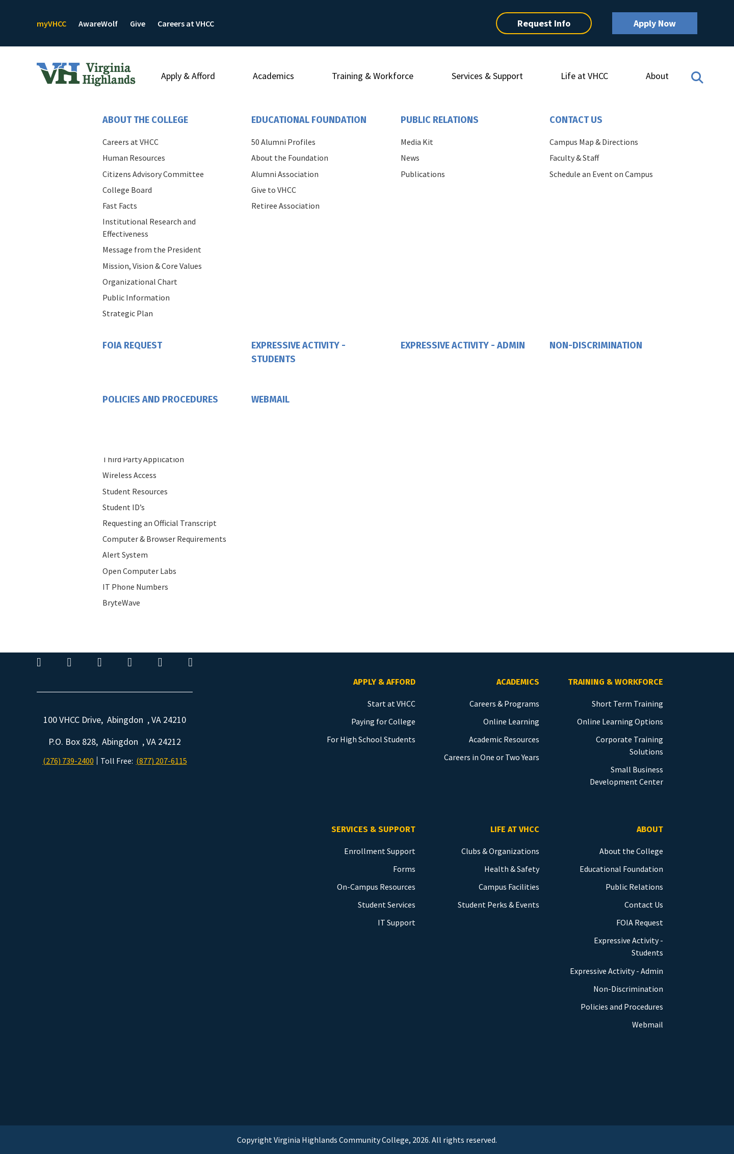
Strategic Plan (127, 313)
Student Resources (135, 491)
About (657, 76)
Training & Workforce (372, 76)
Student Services (386, 904)
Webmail (270, 399)
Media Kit (417, 142)
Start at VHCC (391, 703)
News (410, 158)
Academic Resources (504, 739)
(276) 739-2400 (68, 761)
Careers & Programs (504, 703)
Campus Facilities (509, 887)
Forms (404, 869)
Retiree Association (285, 205)
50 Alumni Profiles (283, 142)
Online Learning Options (620, 721)
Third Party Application (143, 459)
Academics (273, 76)
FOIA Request (132, 345)
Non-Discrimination (595, 345)
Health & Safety (511, 869)
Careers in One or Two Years (491, 757)
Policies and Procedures (160, 399)
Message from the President (151, 249)
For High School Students (371, 739)
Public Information (136, 297)
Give (137, 23)
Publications (423, 174)
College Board (127, 190)
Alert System (125, 554)
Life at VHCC (584, 76)
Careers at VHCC (186, 23)
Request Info (543, 23)
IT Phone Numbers (135, 587)
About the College (145, 120)
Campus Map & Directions (593, 142)
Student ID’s (123, 507)
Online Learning (511, 721)
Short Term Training (627, 703)
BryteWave (121, 602)
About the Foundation (289, 158)
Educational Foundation (308, 120)
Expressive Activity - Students (298, 352)
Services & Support (487, 76)
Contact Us (575, 120)
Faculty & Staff (574, 158)
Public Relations (440, 120)
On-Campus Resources (376, 887)
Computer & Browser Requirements (164, 539)
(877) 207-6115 (161, 761)
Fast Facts (119, 205)
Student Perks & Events (498, 904)
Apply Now (655, 23)
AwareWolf (98, 23)
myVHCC (51, 23)
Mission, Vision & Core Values (152, 266)
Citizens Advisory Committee (153, 174)
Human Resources (133, 158)
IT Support (396, 922)
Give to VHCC (273, 190)
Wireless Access (129, 475)
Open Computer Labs (139, 571)
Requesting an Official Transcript (159, 523)
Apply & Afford (188, 76)
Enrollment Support (379, 851)
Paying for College (383, 721)
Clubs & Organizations (500, 851)
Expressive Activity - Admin (463, 345)
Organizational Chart (139, 282)
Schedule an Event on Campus (601, 174)
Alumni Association (285, 174)
